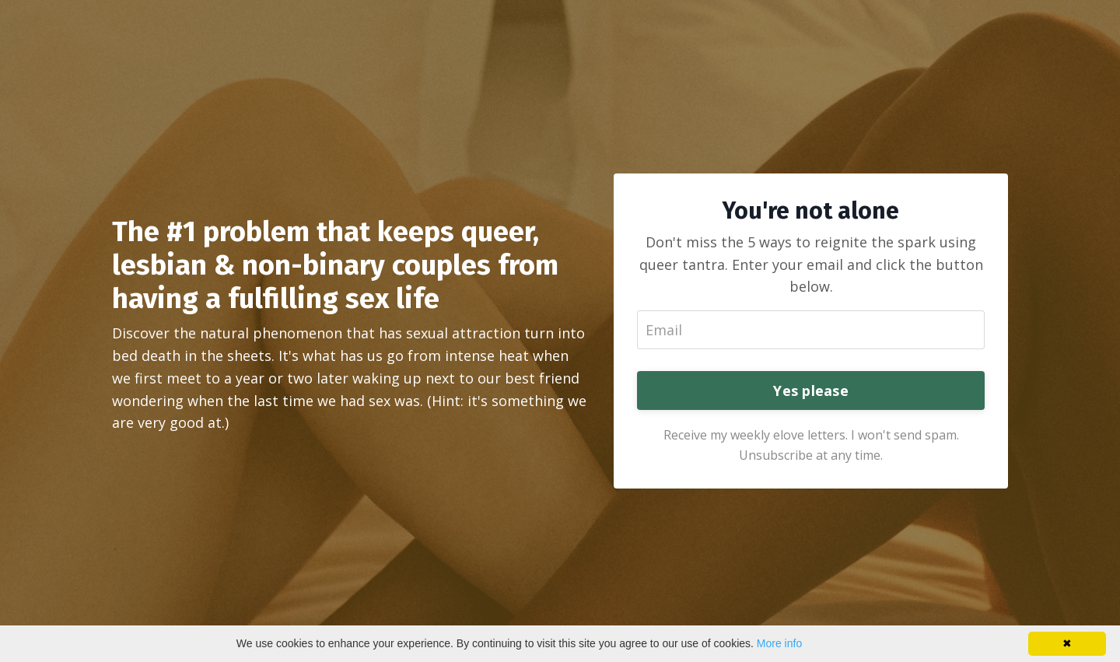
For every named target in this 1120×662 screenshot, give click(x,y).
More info (779, 643)
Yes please (811, 390)
